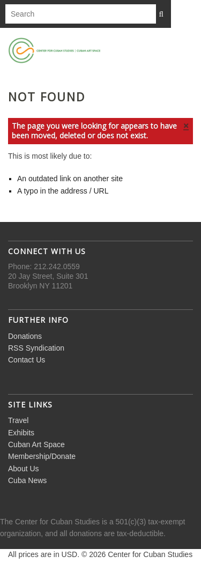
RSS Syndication (36, 348)
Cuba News (27, 480)
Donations (25, 336)
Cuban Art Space (36, 444)
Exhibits (21, 432)
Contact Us (26, 359)
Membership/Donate (42, 456)
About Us (23, 468)
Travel (18, 420)
